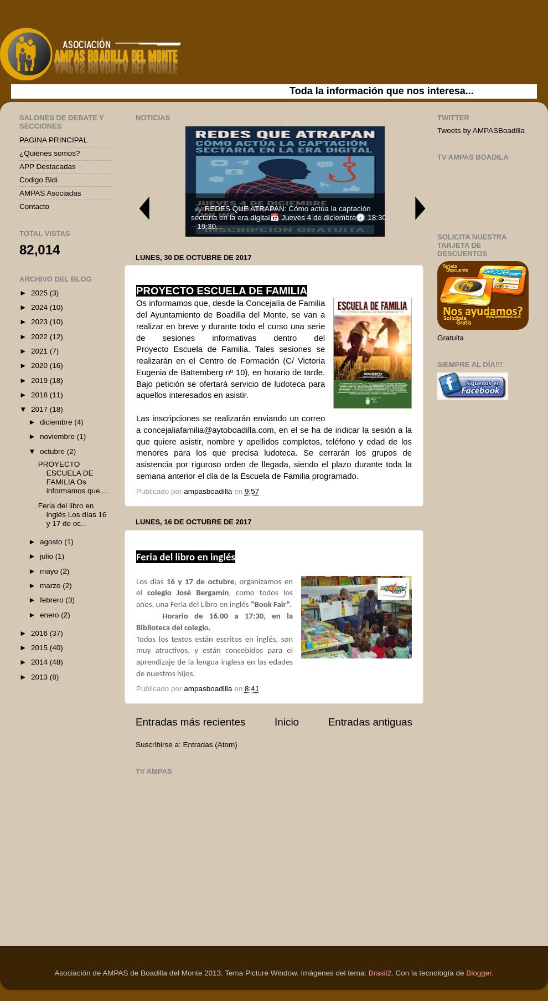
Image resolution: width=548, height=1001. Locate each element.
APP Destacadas (47, 166)
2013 (40, 677)
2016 (40, 633)
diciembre (57, 422)
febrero (53, 600)
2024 (40, 307)
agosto (52, 542)
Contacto (34, 206)
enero (50, 615)
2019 (40, 380)
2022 (40, 337)
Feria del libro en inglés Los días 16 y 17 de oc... (72, 515)
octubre (53, 451)
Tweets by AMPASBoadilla (481, 130)
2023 (40, 322)
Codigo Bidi (38, 180)
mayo (50, 571)
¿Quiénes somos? (49, 153)
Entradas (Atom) (210, 744)
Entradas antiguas (370, 722)
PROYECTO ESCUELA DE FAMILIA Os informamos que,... (73, 478)
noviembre (58, 436)
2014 (40, 662)
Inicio (287, 722)
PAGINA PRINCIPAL (53, 140)
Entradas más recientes (190, 722)
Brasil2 (380, 973)
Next (420, 208)
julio (47, 556)
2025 (40, 293)
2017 (40, 409)
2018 (40, 395)
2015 (40, 648)
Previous (144, 208)
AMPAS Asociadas (50, 193)
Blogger (479, 973)
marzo (51, 585)
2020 (40, 365)
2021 (40, 351)
